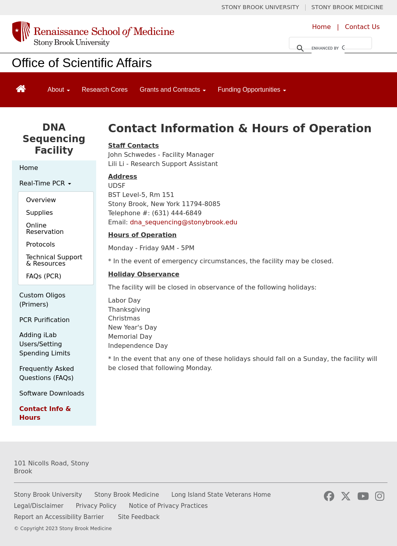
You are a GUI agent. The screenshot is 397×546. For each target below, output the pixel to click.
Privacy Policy (96, 505)
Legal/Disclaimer (39, 505)
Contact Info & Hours (45, 413)
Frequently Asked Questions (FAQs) (46, 373)
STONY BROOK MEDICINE (347, 7)
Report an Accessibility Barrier (59, 517)
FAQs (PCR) (44, 276)
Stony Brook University (48, 494)
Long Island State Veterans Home (221, 494)
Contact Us (362, 27)
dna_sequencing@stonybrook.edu (184, 222)
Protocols (40, 244)
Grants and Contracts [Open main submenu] (172, 89)
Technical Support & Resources (54, 260)
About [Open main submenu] (59, 89)
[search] (328, 48)
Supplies (39, 212)
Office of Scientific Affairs (82, 63)
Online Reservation (45, 228)
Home (321, 27)
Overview (41, 200)
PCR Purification (44, 320)
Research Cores (105, 89)
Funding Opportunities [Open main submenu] (252, 89)
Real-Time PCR (45, 183)
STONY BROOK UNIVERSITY (260, 7)
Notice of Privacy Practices (168, 505)
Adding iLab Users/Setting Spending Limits (44, 344)
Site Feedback (139, 517)
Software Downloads (51, 393)
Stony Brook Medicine (127, 494)
